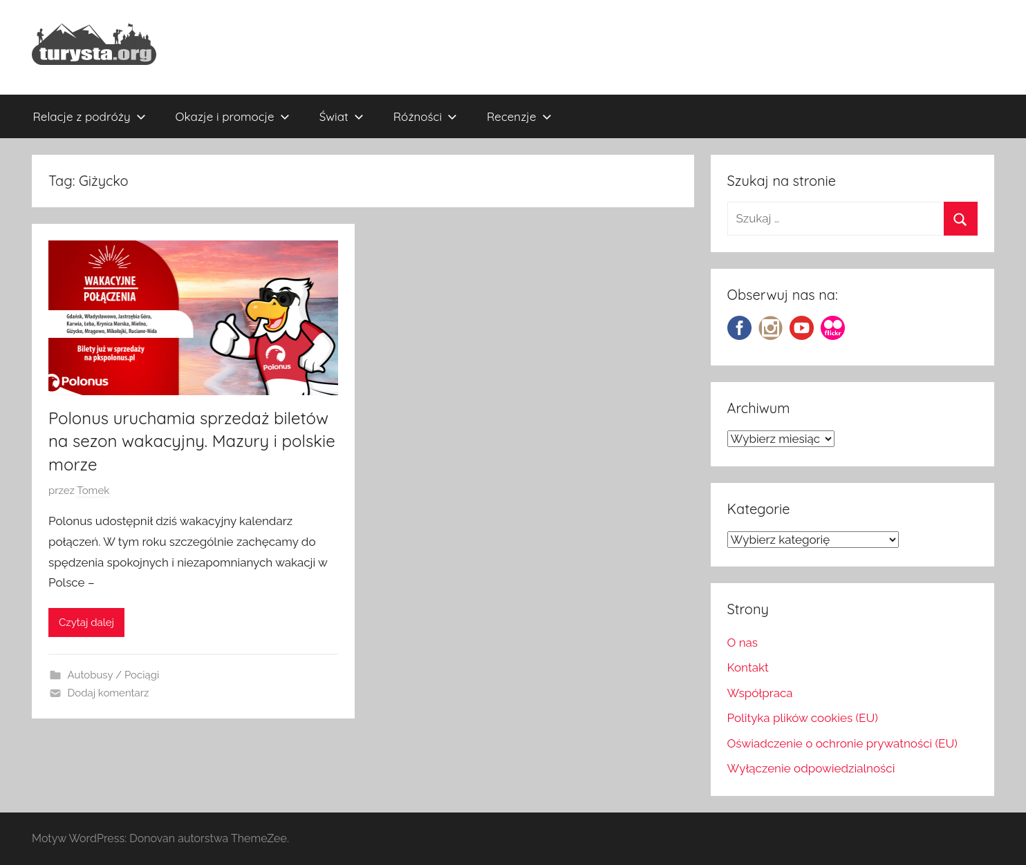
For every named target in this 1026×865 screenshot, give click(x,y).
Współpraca (760, 693)
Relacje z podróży (89, 116)
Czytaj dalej (86, 622)
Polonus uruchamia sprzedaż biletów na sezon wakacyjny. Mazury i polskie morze (191, 441)
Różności (425, 116)
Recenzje (519, 116)
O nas (742, 642)
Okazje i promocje (233, 116)
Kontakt (748, 667)
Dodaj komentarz (108, 693)
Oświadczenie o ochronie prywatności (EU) (842, 743)
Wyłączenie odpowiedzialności (811, 768)
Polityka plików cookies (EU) (802, 718)
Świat (341, 116)
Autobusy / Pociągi (114, 675)
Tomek (93, 490)
